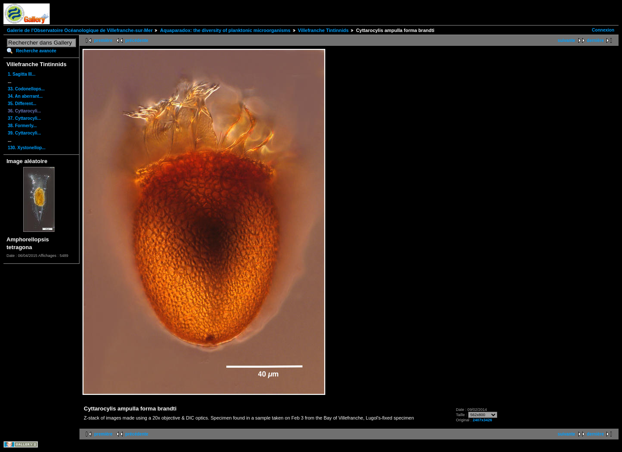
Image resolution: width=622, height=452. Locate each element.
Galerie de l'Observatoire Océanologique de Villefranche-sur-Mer (79, 30)
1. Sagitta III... (21, 74)
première (103, 40)
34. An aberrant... (25, 96)
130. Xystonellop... (26, 147)
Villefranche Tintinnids (323, 30)
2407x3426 (482, 420)
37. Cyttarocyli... (24, 118)
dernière (595, 40)
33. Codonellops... (26, 89)
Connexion (603, 30)
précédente (136, 40)
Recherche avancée (36, 50)
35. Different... (22, 103)
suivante (566, 40)
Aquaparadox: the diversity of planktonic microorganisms (225, 30)
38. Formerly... (22, 125)
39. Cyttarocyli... (24, 133)
